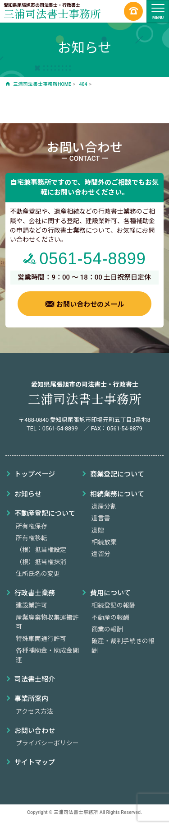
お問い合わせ (34, 731)
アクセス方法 (34, 711)
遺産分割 (104, 506)
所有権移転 (31, 538)
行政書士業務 (34, 593)
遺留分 (100, 553)
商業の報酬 (107, 629)
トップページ (34, 474)
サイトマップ (34, 762)
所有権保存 (31, 526)
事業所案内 (31, 699)
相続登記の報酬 (113, 605)
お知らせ (27, 494)
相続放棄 (104, 542)
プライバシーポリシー (47, 743)
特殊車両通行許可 (41, 638)
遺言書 (100, 518)
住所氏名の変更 (38, 573)
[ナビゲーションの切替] (157, 11)
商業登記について (117, 474)
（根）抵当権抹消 (41, 561)
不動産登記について (44, 513)
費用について (110, 593)
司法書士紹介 (34, 679)
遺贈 (97, 530)
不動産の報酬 (110, 617)
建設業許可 (31, 605)
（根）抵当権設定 (41, 549)
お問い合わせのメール (84, 303)
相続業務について (117, 494)
